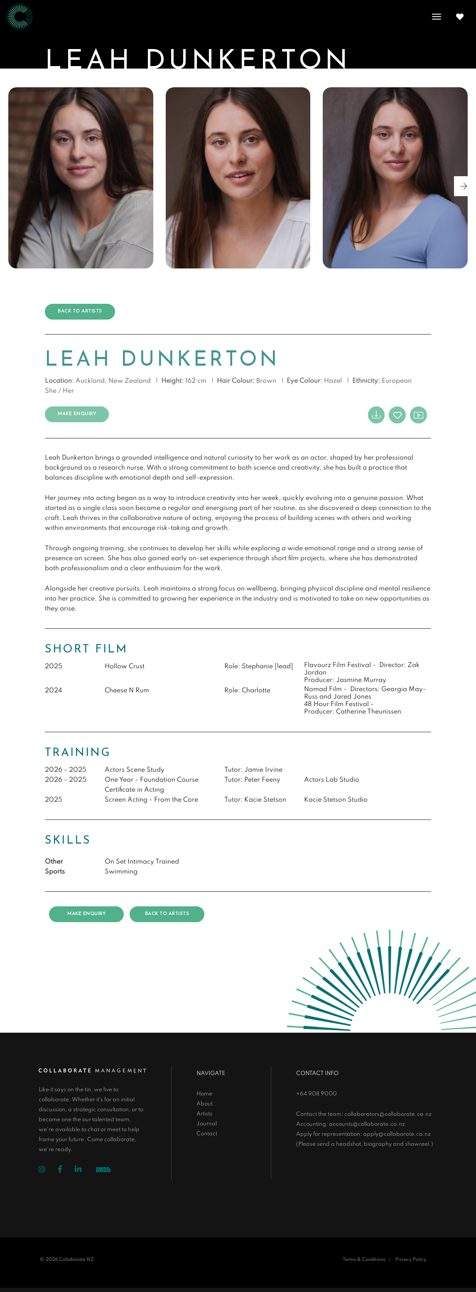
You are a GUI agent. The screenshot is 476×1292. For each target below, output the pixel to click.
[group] (80, 177)
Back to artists (80, 311)
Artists (204, 1114)
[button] (464, 186)
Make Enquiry (77, 414)
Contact (206, 1134)
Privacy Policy (410, 1259)
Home (204, 1094)
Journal (206, 1124)
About (204, 1104)
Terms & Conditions (364, 1259)
